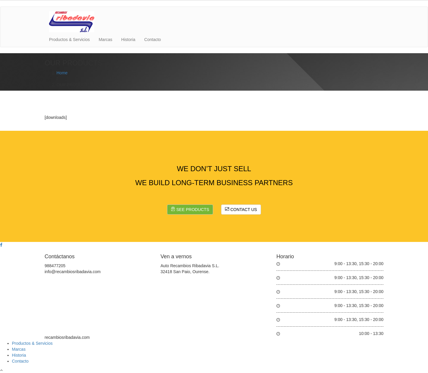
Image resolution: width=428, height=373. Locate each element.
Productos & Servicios (69, 39)
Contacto (152, 39)
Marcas (105, 39)
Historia (128, 39)
